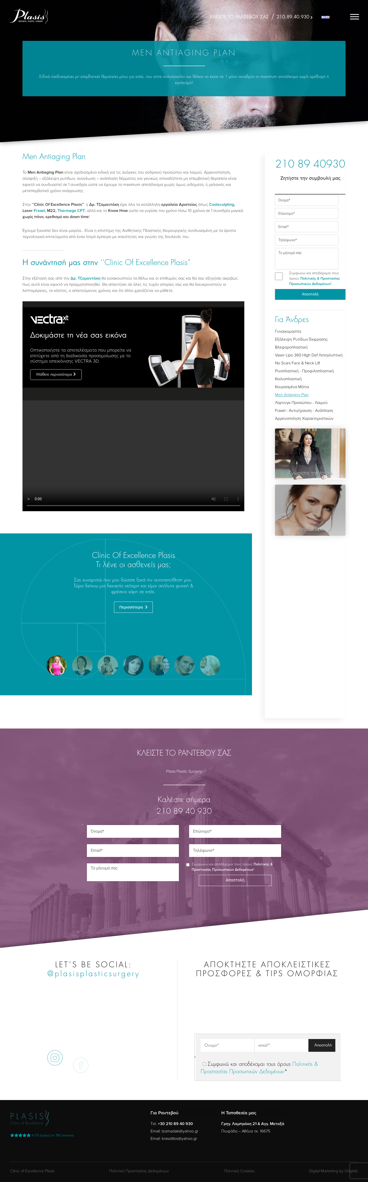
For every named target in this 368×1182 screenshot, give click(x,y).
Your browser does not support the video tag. (133, 455)
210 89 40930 (310, 165)
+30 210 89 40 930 (175, 1123)
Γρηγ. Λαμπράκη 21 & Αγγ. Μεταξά (252, 1123)
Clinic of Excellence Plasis (32, 1171)
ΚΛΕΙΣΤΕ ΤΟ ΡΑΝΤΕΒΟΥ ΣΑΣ (239, 17)
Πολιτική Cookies (239, 1171)
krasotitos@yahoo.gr (179, 1138)
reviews (42, 1135)
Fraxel (39, 210)
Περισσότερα (131, 607)
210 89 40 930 (184, 812)
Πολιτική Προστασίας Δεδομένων (139, 1171)
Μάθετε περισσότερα (54, 374)
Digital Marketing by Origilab (333, 1171)
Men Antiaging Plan (292, 394)
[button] (57, 665)
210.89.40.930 (293, 17)
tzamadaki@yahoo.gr (180, 1131)
